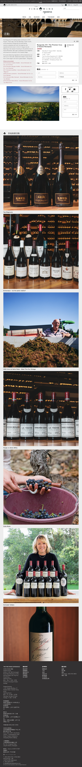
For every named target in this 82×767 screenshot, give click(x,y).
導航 (67, 46)
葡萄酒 (24, 17)
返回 (76, 41)
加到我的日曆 (69, 45)
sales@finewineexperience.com (12, 763)
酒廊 (58, 17)
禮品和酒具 (37, 17)
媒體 (43, 17)
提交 (74, 80)
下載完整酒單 (50, 17)
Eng (75, 5)
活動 (30, 17)
